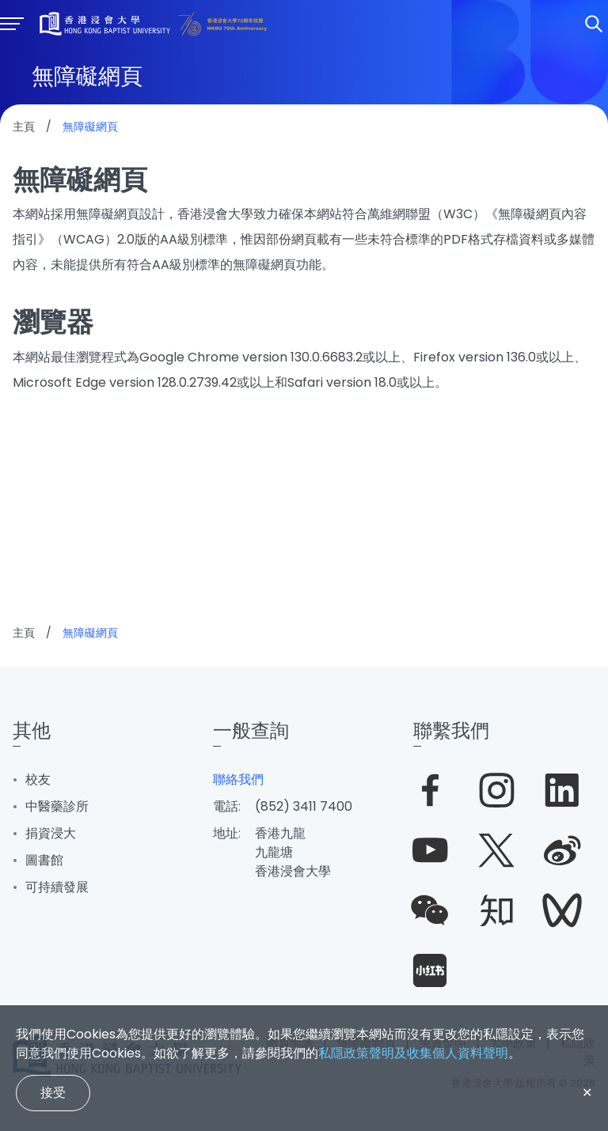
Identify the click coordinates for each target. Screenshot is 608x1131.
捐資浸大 (50, 833)
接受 (53, 1093)
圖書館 (44, 860)
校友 (38, 779)
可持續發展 (57, 887)
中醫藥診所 (57, 806)
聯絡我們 (238, 779)
